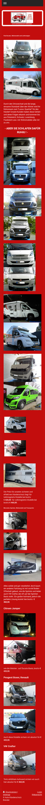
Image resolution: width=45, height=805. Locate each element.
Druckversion (10, 792)
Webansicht (37, 794)
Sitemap (6, 794)
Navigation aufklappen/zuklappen (22, 3)
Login (39, 792)
